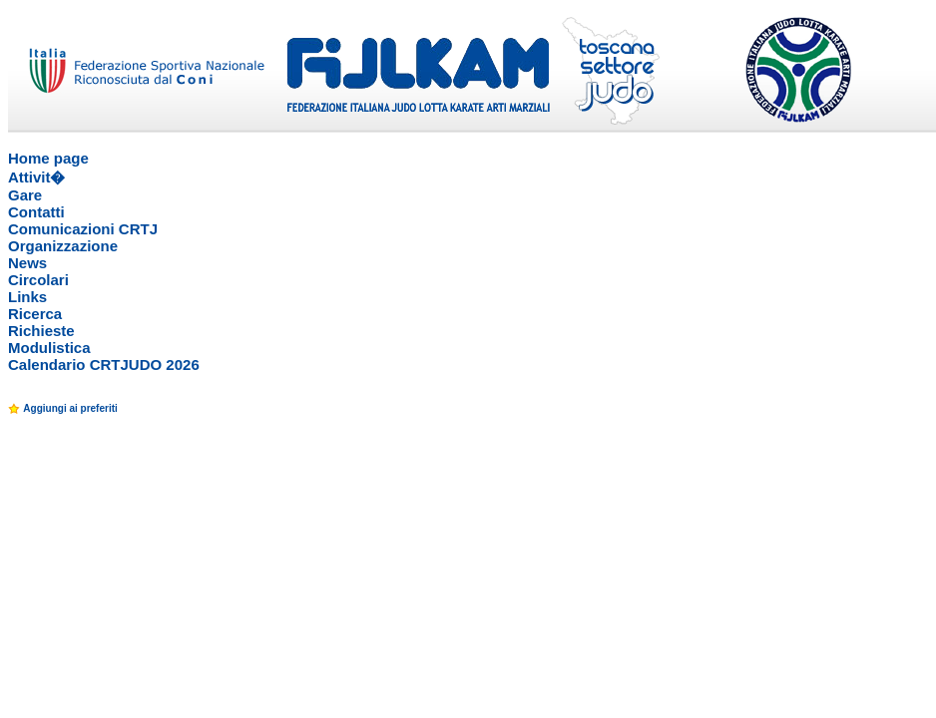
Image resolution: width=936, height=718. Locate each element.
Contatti (36, 211)
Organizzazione (63, 245)
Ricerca (35, 313)
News (27, 262)
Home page (48, 158)
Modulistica (49, 347)
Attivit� (37, 177)
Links (27, 296)
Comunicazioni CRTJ (83, 228)
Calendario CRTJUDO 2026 (104, 364)
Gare (25, 194)
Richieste (41, 330)
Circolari (38, 279)
